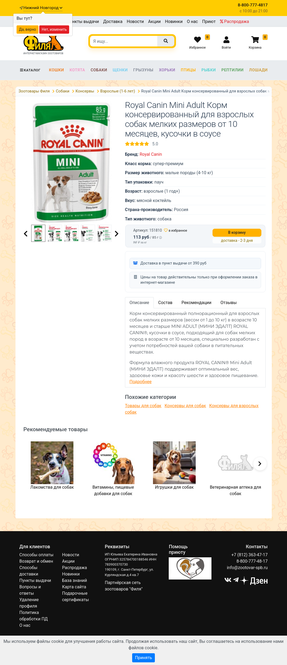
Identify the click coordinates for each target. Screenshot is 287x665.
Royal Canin (151, 154)
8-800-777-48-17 (252, 561)
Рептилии (232, 70)
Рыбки (208, 70)
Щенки (120, 70)
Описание (139, 302)
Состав (165, 302)
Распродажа (234, 21)
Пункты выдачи (83, 21)
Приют (208, 21)
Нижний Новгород (42, 7)
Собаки (99, 70)
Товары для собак (143, 405)
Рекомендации (196, 302)
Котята (77, 70)
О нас (192, 21)
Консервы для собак (185, 405)
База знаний (74, 580)
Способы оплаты (36, 554)
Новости (135, 21)
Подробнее (140, 381)
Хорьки (167, 70)
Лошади (258, 70)
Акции (154, 21)
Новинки (174, 21)
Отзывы (229, 302)
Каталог (30, 70)
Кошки (56, 70)
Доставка (112, 21)
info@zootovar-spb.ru (247, 567)
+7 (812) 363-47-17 (249, 554)
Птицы (188, 70)
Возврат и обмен (36, 561)
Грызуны (143, 70)
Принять (143, 657)
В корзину (237, 232)
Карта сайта (74, 586)
